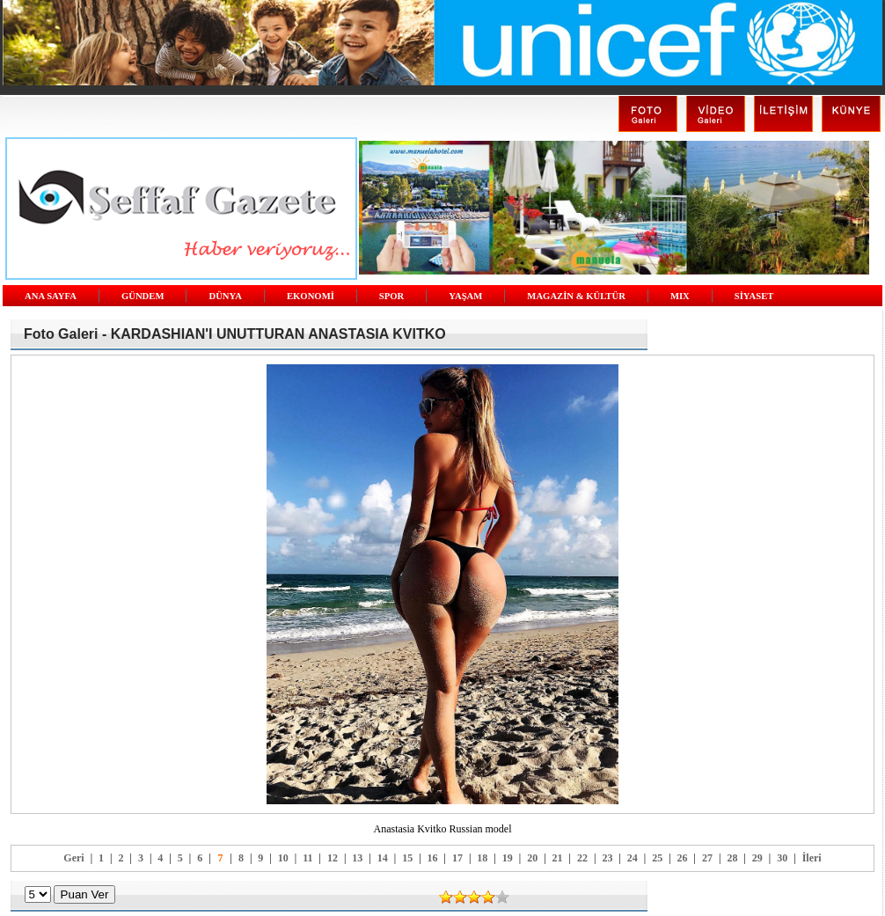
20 (532, 858)
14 (382, 858)
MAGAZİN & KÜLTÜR (576, 296)
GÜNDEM (143, 296)
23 (607, 858)
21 (557, 858)
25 (657, 858)
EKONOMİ (310, 296)
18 (482, 858)
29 (757, 858)
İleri (812, 858)
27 (707, 858)
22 (582, 858)
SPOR (391, 296)
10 (283, 858)
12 (332, 858)
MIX (680, 296)
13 (357, 858)
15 (407, 858)
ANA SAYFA (51, 296)
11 (307, 858)
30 (782, 858)
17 (457, 858)
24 (632, 858)
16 (433, 858)
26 (682, 858)
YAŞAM (465, 296)
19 (507, 858)
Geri (73, 858)
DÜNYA (225, 296)
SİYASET (754, 296)
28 (732, 858)
